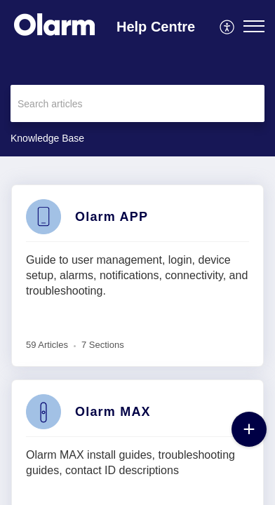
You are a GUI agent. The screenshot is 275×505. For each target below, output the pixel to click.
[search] (137, 103)
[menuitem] (227, 26)
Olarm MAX (113, 412)
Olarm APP (111, 217)
